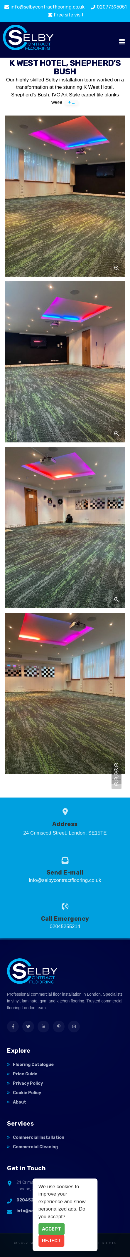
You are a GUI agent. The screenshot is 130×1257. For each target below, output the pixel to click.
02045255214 (31, 1200)
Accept (51, 1229)
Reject (51, 1240)
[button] (122, 42)
